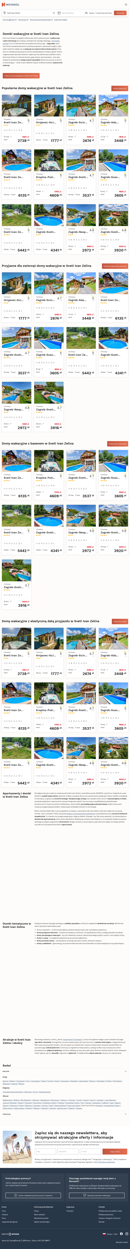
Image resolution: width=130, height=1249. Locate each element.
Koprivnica (37, 1103)
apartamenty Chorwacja (72, 1039)
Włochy (21, 1084)
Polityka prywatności (106, 1214)
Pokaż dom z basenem (117, 444)
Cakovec (63, 1100)
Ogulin (5, 1105)
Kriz (82, 1103)
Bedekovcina (7, 1100)
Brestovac (55, 1100)
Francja (50, 1081)
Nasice (117, 1103)
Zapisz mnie (115, 1151)
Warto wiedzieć (39, 1214)
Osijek (21, 1105)
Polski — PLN (110, 1234)
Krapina (61, 1103)
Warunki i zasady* (122, 1242)
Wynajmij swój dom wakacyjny (96, 1195)
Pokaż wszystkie (120, 621)
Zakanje (71, 1108)
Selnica (45, 1105)
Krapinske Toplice (73, 1103)
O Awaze (5, 1214)
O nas (4, 1211)
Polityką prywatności (107, 1162)
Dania (43, 1081)
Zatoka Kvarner (45, 1092)
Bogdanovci (45, 1100)
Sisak (51, 1105)
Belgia (12, 1081)
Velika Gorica (8, 1108)
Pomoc (36, 1211)
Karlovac (28, 1103)
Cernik (78, 1100)
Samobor (37, 1105)
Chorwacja (22, 20)
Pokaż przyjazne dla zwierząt (115, 266)
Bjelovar (36, 1100)
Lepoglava (96, 1103)
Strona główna (9, 20)
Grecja (57, 1081)
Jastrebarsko (110, 1100)
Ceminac (71, 1100)
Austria (5, 1081)
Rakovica (28, 1105)
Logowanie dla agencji (9, 1222)
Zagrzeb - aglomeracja (58, 1108)
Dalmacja (28, 1092)
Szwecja (14, 1084)
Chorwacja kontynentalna (40, 20)
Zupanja (79, 1108)
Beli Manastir (26, 1100)
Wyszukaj (120, 13)
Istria (35, 1092)
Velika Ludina (19, 1108)
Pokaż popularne (119, 88)
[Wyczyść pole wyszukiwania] (53, 13)
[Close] (126, 4)
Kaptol (21, 1103)
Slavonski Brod (60, 1105)
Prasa (4, 1218)
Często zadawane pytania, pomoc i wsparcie (33, 1195)
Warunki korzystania (41, 1218)
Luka (111, 1103)
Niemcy (93, 1081)
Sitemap (101, 1222)
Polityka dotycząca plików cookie (110, 1211)
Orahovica (13, 1105)
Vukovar (37, 1108)
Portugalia (117, 1081)
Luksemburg (83, 1081)
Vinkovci (29, 1108)
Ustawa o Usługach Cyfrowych (109, 1218)
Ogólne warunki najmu (42, 1222)
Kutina (88, 1103)
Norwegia (101, 1081)
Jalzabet (100, 1100)
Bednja (16, 1100)
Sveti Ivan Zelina (60, 20)
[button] (69, 13)
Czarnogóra (35, 1081)
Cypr (27, 1081)
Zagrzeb (44, 1108)
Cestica (86, 1100)
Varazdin (99, 1105)
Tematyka (69, 1211)
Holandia (73, 1081)
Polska (108, 1081)
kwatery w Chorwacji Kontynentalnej (80, 813)
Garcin (92, 1100)
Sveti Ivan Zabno (74, 1105)
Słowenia (6, 1084)
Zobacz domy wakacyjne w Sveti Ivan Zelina (21, 76)
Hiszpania (65, 1081)
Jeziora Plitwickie (10, 1103)
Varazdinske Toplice (112, 1105)
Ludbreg (105, 1103)
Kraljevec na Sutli (49, 1103)
